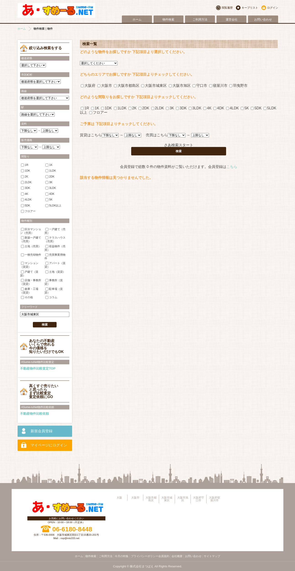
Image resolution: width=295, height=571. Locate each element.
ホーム (137, 19)
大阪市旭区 (180, 85)
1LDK (120, 108)
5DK (256, 108)
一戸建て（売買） (54, 230)
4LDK (232, 108)
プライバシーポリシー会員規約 (150, 556)
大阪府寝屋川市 (214, 499)
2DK (143, 108)
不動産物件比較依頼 (34, 413)
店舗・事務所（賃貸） (30, 282)
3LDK (195, 108)
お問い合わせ (263, 19)
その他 (27, 297)
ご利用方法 (200, 19)
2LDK (157, 108)
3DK (181, 108)
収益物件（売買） (54, 247)
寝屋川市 (218, 85)
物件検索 (168, 19)
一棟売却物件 (31, 254)
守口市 (200, 85)
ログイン (272, 7)
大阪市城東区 (154, 85)
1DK (106, 108)
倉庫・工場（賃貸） (29, 290)
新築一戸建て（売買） (30, 239)
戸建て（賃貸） (29, 273)
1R (85, 108)
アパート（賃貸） (54, 265)
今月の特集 (121, 556)
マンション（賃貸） (29, 265)
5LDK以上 (53, 205)
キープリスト (250, 7)
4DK (218, 108)
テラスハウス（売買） (54, 239)
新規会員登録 (41, 431)
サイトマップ (212, 556)
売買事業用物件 (54, 256)
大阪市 (104, 85)
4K (207, 108)
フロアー (98, 112)
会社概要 (177, 556)
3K (170, 108)
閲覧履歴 (227, 7)
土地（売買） (31, 246)
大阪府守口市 (198, 499)
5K (245, 108)
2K (132, 108)
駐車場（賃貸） (53, 290)
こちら (231, 167)
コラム (51, 297)
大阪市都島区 (126, 85)
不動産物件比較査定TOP (37, 368)
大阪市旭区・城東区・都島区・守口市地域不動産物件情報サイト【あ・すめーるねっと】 (56, 10)
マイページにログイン (49, 445)
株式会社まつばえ (142, 566)
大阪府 (88, 85)
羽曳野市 (238, 85)
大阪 (119, 497)
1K (95, 108)
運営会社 (232, 19)
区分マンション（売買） (30, 230)
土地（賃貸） (55, 271)
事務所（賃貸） (53, 282)
